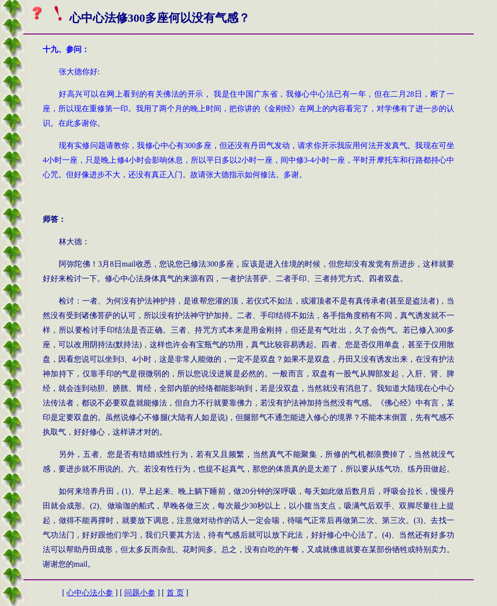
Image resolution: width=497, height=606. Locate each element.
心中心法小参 (89, 593)
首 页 (175, 593)
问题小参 (139, 593)
